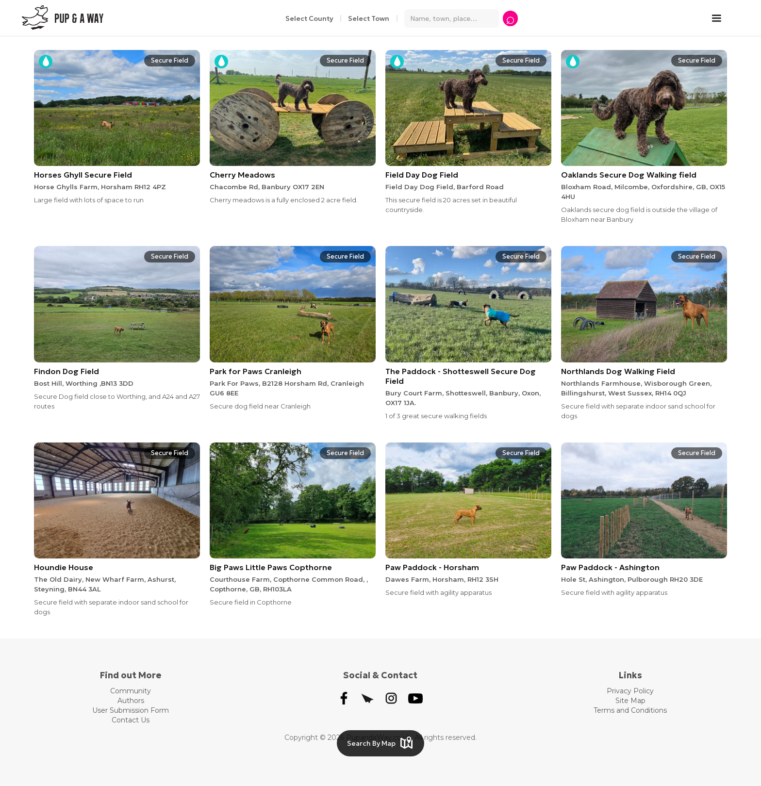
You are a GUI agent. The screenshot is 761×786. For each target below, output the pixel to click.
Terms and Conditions (630, 710)
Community (130, 691)
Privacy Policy (630, 691)
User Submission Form (130, 710)
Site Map (630, 700)
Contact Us (130, 720)
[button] (721, 18)
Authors (130, 700)
